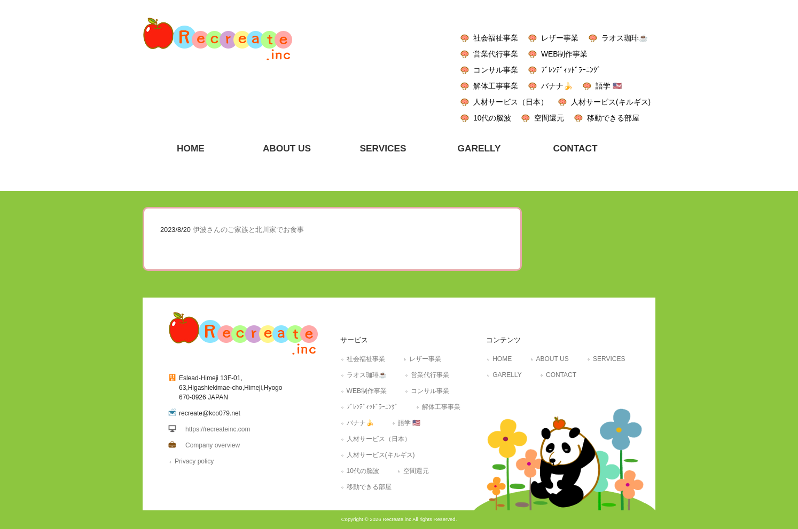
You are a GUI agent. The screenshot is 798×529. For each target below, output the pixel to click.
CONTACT (561, 375)
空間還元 (549, 118)
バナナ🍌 (557, 86)
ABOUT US (552, 359)
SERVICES (609, 359)
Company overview (212, 445)
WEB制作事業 (564, 54)
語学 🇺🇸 (609, 86)
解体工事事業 (495, 86)
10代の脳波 (492, 118)
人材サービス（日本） (510, 102)
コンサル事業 (495, 70)
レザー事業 (559, 38)
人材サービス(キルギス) (611, 102)
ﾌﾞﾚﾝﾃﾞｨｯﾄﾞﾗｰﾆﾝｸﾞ (571, 70)
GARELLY (506, 375)
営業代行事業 (495, 54)
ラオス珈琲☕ (624, 38)
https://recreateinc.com (217, 429)
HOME (502, 359)
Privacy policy (194, 461)
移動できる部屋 (613, 118)
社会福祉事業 (495, 38)
